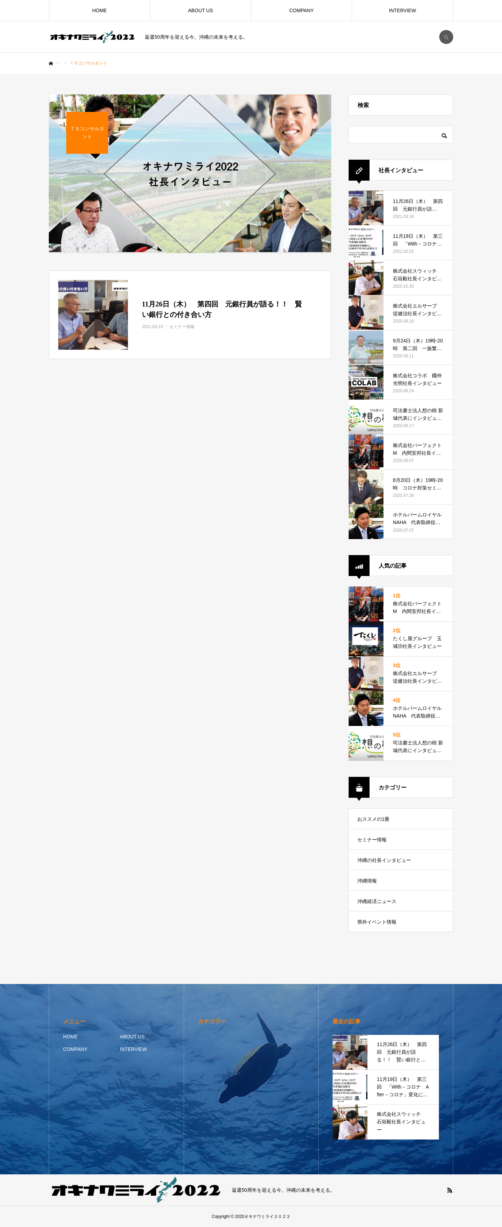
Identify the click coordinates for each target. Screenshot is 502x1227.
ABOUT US (200, 10)
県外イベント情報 (376, 922)
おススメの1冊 (373, 819)
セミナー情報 (372, 839)
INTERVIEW (402, 10)
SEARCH (446, 37)
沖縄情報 (367, 881)
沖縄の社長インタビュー (384, 860)
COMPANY (301, 10)
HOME (99, 10)
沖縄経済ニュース (376, 901)
